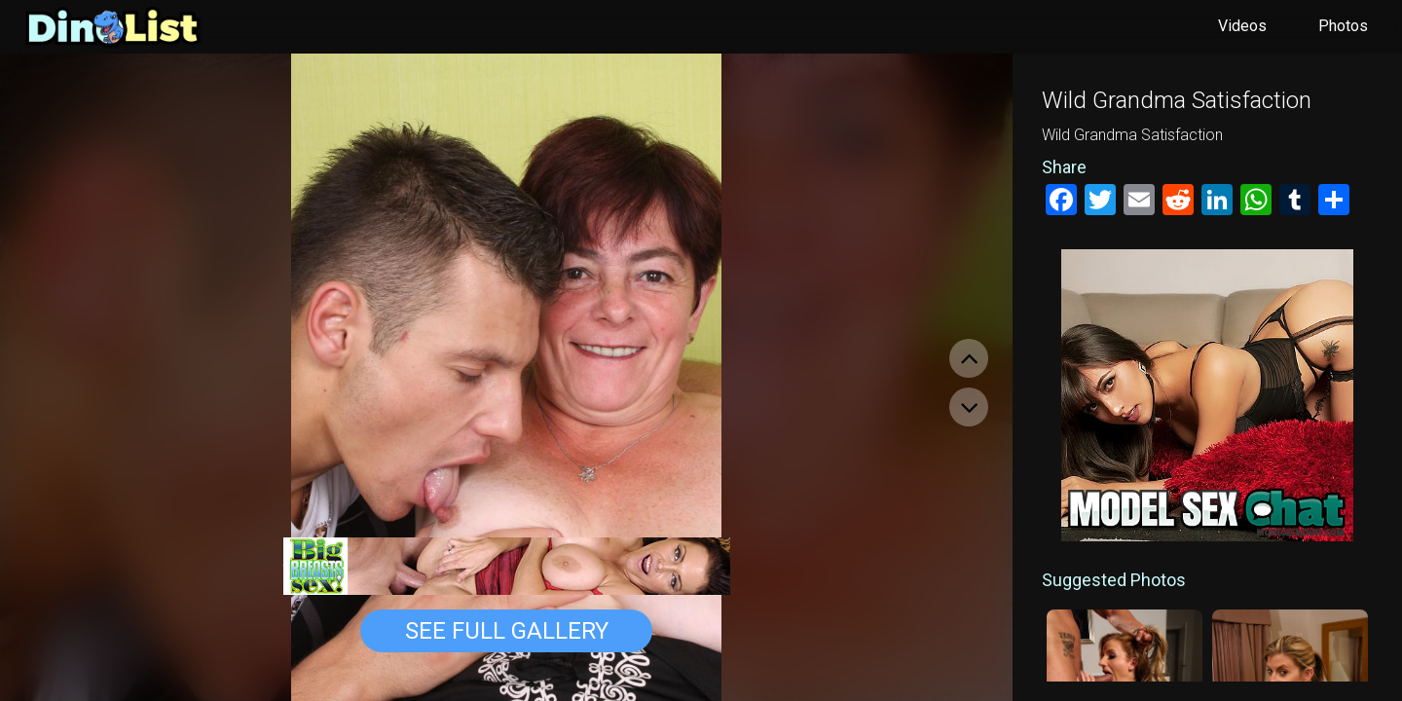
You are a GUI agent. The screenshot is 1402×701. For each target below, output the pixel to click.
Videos (1242, 26)
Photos (1343, 26)
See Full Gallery (507, 631)
